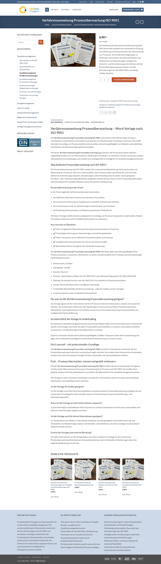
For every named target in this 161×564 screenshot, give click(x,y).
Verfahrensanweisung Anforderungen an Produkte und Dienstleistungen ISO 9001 (61, 486)
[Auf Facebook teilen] (101, 113)
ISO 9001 (55, 10)
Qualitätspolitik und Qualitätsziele (26, 68)
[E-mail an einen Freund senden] (110, 113)
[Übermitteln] (41, 42)
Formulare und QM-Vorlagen (30, 92)
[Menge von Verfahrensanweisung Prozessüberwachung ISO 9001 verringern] (100, 79)
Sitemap (46, 557)
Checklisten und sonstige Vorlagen (28, 96)
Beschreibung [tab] (57, 122)
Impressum (83, 2)
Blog (134, 2)
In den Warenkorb (124, 79)
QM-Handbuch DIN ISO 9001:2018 (28, 61)
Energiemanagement (25, 103)
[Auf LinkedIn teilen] (114, 113)
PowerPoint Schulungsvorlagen (30, 122)
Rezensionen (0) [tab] (97, 122)
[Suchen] (47, 10)
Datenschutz (100, 2)
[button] (113, 9)
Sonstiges (77, 10)
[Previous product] (142, 22)
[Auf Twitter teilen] (106, 113)
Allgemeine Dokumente (27, 117)
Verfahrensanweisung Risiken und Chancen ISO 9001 (108, 485)
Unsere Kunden (23, 557)
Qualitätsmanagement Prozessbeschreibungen (28, 80)
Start (47, 25)
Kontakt (110, 2)
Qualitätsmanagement (62, 25)
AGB (91, 2)
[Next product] (137, 22)
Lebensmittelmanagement (28, 113)
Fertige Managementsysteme (29, 126)
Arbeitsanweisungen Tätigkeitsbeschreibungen (28, 86)
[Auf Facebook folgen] (138, 2)
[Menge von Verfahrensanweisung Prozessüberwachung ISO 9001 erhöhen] (108, 79)
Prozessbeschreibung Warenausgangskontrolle (84, 484)
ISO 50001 (66, 10)
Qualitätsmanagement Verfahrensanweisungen (95, 25)
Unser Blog (36, 557)
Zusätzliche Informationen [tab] (76, 122)
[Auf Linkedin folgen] (142, 2)
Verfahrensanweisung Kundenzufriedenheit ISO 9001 (131, 485)
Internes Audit (23, 108)
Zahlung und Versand (122, 2)
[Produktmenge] (104, 79)
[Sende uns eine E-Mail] (140, 2)
